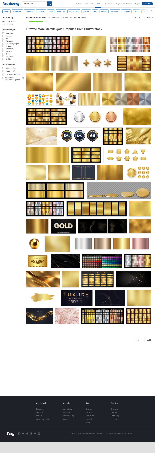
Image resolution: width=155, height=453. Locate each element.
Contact (114, 419)
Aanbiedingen (68, 409)
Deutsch (89, 419)
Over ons (114, 409)
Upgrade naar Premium (124, 4)
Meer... (88, 423)
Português (90, 416)
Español (89, 412)
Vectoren (79, 4)
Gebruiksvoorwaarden (113, 433)
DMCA (65, 419)
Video (92, 4)
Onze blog (115, 416)
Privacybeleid (128, 433)
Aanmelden (147, 4)
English (89, 409)
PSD (98, 4)
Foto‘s (86, 4)
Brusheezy (40, 409)
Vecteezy (39, 412)
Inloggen (137, 4)
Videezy (39, 416)
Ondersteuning (68, 416)
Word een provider (43, 419)
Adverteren (67, 412)
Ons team (114, 412)
